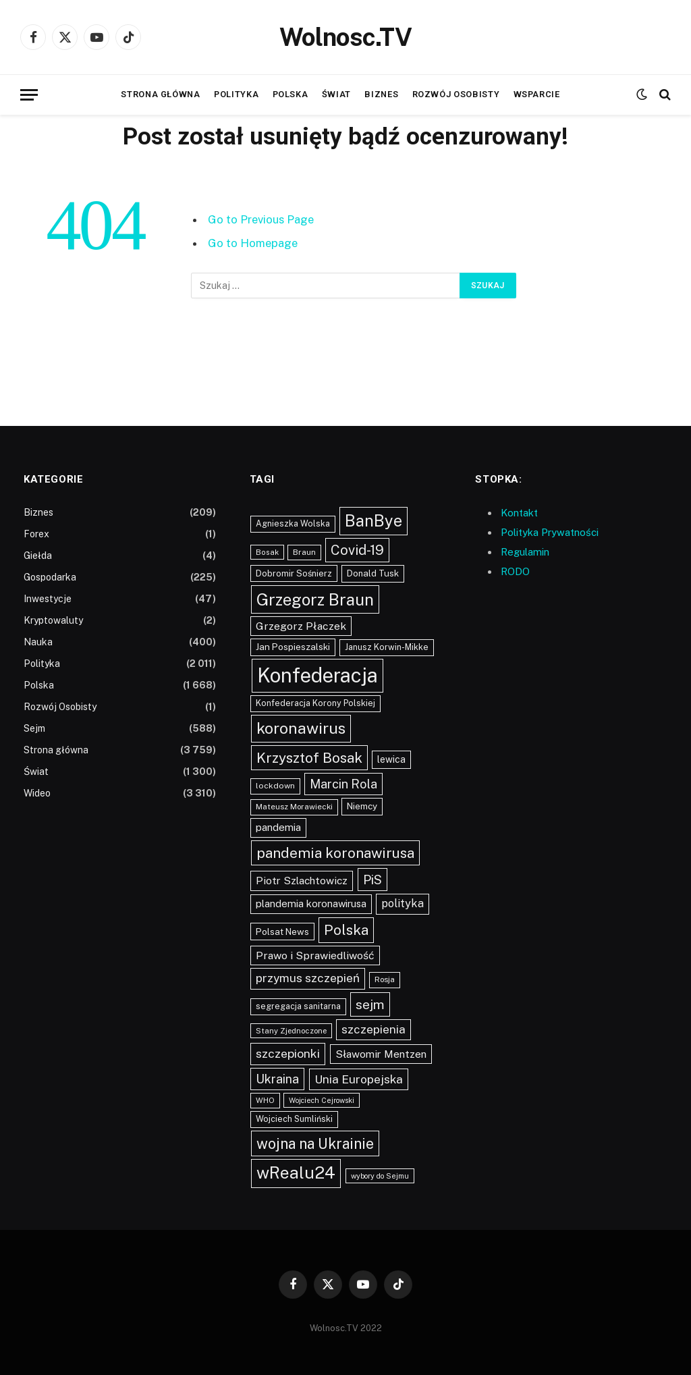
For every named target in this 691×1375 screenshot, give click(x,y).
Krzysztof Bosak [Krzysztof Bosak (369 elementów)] (309, 757)
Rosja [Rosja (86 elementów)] (385, 979)
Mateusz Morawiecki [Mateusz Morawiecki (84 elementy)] (294, 806)
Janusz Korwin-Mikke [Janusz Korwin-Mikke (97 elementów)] (387, 647)
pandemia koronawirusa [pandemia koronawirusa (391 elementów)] (335, 852)
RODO (515, 571)
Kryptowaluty (53, 620)
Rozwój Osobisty (456, 94)
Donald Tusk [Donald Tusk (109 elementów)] (373, 573)
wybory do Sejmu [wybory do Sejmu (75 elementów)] (380, 1176)
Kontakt (519, 512)
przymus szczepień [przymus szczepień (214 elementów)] (308, 978)
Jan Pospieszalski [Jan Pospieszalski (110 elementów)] (293, 646)
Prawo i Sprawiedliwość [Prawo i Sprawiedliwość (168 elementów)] (315, 955)
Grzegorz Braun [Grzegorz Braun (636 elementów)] (315, 599)
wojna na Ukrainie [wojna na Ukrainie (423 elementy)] (315, 1143)
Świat (336, 94)
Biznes (381, 94)
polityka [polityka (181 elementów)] (402, 903)
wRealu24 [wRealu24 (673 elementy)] (295, 1173)
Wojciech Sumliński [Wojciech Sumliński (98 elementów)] (294, 1119)
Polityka (236, 94)
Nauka (38, 642)
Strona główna (160, 94)
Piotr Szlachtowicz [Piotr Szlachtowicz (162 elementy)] (302, 880)
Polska (290, 94)
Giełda (38, 555)
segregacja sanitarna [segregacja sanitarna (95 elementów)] (298, 1006)
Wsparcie (537, 94)
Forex (36, 534)
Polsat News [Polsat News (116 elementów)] (282, 931)
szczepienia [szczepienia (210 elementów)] (373, 1029)
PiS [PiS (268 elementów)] (372, 879)
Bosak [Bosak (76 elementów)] (267, 552)
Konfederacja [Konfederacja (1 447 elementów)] (317, 675)
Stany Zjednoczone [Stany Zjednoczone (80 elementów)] (291, 1030)
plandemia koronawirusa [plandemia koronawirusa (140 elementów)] (311, 903)
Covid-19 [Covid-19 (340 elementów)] (357, 550)
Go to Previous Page (261, 219)
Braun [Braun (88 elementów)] (304, 552)
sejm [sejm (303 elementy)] (370, 1004)
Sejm (34, 728)
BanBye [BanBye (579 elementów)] (373, 521)
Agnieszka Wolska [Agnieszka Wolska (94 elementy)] (293, 523)
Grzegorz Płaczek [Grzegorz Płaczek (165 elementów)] (301, 626)
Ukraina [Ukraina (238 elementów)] (277, 1079)
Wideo (37, 793)
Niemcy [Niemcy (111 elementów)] (362, 806)
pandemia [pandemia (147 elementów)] (278, 827)
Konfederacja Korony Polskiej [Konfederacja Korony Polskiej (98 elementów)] (315, 703)
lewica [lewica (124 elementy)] (391, 759)
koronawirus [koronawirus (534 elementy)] (301, 728)
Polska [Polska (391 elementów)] (346, 929)
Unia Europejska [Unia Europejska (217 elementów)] (358, 1079)
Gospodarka (50, 577)
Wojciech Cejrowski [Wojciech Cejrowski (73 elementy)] (321, 1100)
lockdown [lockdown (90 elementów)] (275, 785)
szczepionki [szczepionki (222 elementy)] (288, 1053)
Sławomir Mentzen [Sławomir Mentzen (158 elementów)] (380, 1054)
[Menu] (29, 95)
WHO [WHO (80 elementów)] (265, 1100)
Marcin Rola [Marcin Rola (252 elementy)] (343, 784)
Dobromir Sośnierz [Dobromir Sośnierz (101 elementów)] (294, 573)
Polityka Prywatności (550, 532)
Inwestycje (48, 598)
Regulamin (525, 552)
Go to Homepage (253, 243)
